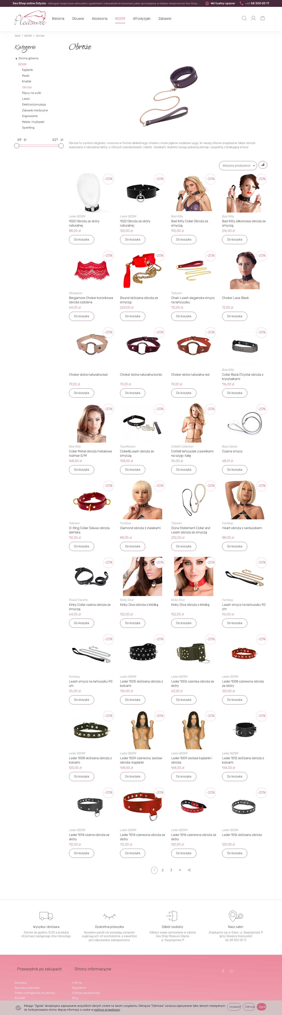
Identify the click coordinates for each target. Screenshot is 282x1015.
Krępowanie (30, 116)
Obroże (27, 87)
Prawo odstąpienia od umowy (35, 988)
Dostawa (21, 978)
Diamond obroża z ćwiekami (140, 530)
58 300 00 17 (254, 3)
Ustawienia (235, 1006)
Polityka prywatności (86, 988)
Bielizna (64, 18)
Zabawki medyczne (35, 110)
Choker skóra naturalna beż (88, 376)
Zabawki (171, 18)
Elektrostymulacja (34, 104)
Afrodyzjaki (148, 18)
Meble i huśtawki (33, 122)
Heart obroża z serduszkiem (242, 530)
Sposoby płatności (27, 983)
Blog (75, 993)
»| (189, 872)
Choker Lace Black (235, 300)
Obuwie (84, 18)
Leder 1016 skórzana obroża (242, 836)
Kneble (26, 81)
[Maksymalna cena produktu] (55, 140)
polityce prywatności (107, 1009)
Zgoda (262, 1006)
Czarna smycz (232, 453)
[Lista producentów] (234, 165)
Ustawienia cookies (28, 998)
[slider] (16, 145)
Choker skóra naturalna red (190, 376)
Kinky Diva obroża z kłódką (139, 606)
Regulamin (79, 983)
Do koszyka (81, 241)
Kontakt (20, 993)
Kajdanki (27, 70)
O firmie (77, 978)
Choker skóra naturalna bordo (141, 376)
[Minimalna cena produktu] (19, 140)
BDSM (126, 18)
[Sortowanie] (260, 165)
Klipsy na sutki (31, 93)
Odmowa (250, 1006)
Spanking (28, 127)
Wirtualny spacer (219, 3)
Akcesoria (106, 18)
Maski (25, 75)
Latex (26, 99)
